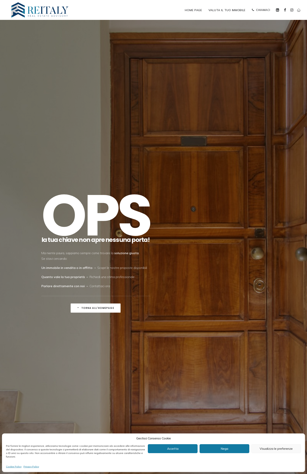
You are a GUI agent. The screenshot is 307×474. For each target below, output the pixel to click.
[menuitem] (193, 10)
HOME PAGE (193, 10)
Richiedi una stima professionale (112, 111)
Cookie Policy (13, 466)
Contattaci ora (100, 120)
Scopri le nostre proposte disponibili (122, 102)
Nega (224, 449)
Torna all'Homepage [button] (95, 142)
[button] (278, 10)
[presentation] (154, 383)
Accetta (172, 449)
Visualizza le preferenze (276, 449)
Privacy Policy (31, 466)
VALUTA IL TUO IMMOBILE (227, 10)
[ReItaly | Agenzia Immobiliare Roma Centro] (40, 10)
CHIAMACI (263, 10)
